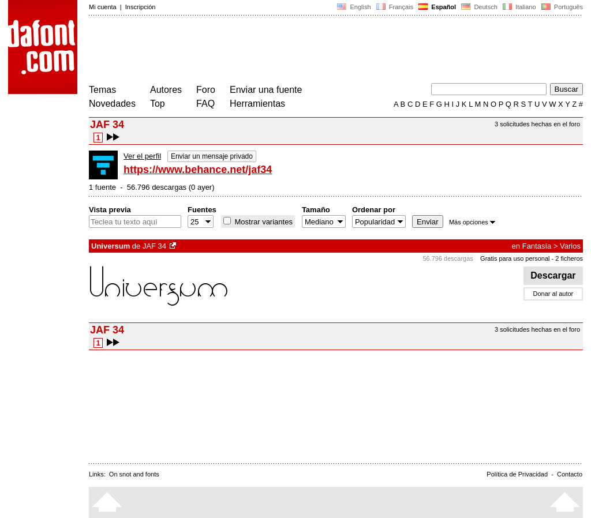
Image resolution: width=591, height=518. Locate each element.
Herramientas (257, 103)
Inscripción (140, 6)
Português (561, 6)
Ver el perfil (142, 156)
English (353, 6)
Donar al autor (553, 293)
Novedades (112, 103)
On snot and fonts (134, 474)
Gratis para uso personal (514, 258)
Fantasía (537, 246)
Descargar (553, 275)
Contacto (569, 474)
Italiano (519, 6)
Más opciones (472, 222)
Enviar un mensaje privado (212, 156)
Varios (570, 246)
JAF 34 (154, 246)
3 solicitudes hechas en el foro (537, 124)
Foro (205, 90)
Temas (102, 90)
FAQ (205, 103)
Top (157, 103)
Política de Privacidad (517, 474)
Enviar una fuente (266, 90)
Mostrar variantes (263, 221)
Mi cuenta (103, 6)
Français (395, 6)
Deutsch (479, 6)
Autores (166, 90)
